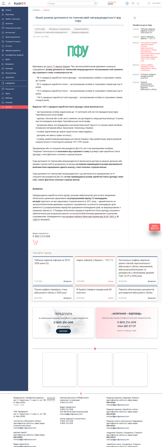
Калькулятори (9, 73)
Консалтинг (8, 89)
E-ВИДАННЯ (8, 83)
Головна (36, 10)
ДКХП (6, 60)
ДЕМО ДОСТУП (155, 227)
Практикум (8, 15)
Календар (7, 69)
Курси (6, 93)
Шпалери (7, 102)
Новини (6, 10)
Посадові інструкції (11, 42)
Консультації (8, 33)
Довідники (8, 64)
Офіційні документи (11, 51)
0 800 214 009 (126, 322)
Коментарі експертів (11, 28)
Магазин (7, 107)
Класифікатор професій (12, 55)
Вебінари (7, 98)
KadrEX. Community (11, 19)
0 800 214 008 (66, 409)
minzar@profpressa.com (25, 428)
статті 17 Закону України (58, 66)
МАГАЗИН (63, 331)
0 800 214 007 (66, 402)
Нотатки (7, 46)
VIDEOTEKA (8, 78)
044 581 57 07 (127, 326)
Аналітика (7, 24)
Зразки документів (11, 37)
